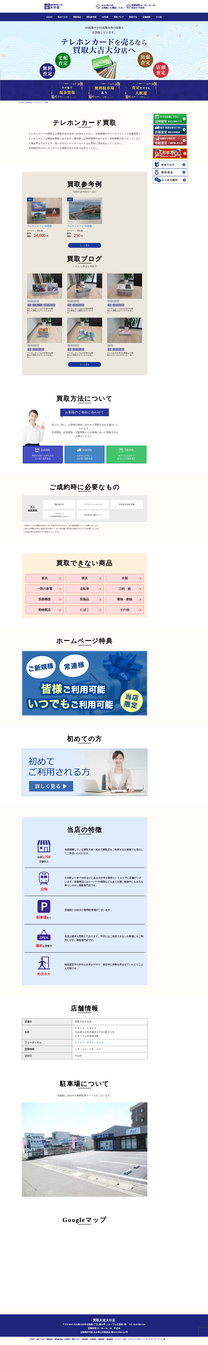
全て (29, 305)
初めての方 (63, 17)
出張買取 (93, 1339)
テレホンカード (49, 305)
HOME (49, 17)
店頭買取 (85, 1339)
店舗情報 (146, 17)
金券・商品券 (37, 305)
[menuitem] (49, 17)
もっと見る (84, 245)
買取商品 (77, 17)
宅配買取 (101, 1339)
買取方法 (133, 17)
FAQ (124, 1339)
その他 (159, 17)
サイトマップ (150, 1339)
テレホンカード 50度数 (39, 226)
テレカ (40, 230)
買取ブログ (119, 17)
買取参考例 (91, 17)
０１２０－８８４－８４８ (89, 1042)
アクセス (118, 1339)
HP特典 (105, 17)
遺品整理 (109, 1339)
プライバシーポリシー (136, 1339)
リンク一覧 (161, 1339)
